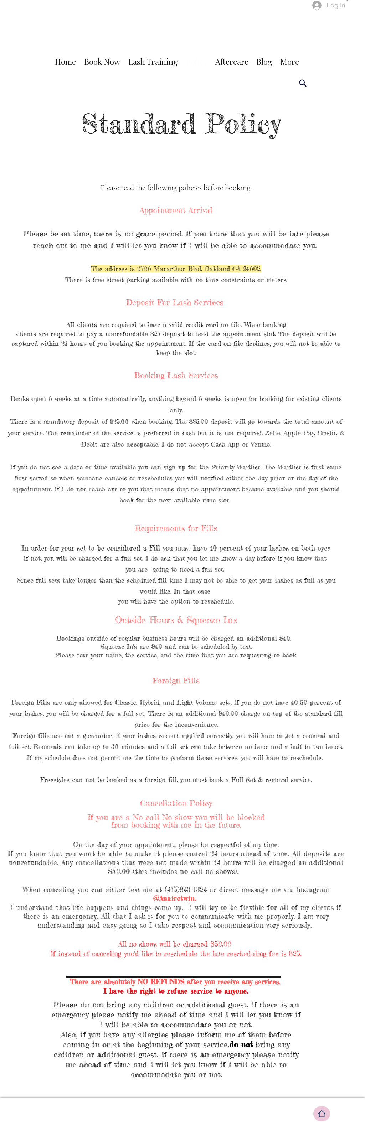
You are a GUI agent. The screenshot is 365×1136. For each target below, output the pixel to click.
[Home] (321, 1113)
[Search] (302, 83)
